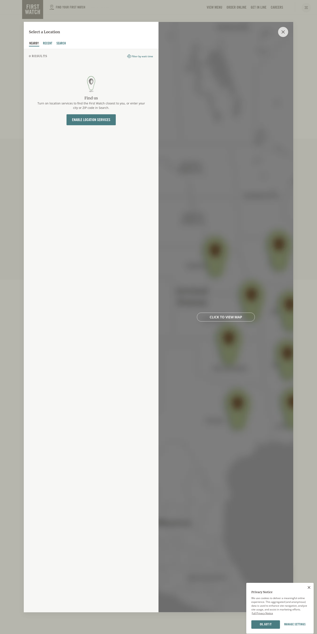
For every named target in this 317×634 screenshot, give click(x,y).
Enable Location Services (91, 119)
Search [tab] (61, 43)
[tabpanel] (91, 330)
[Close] (309, 607)
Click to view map (226, 317)
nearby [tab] (34, 43)
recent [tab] (48, 43)
